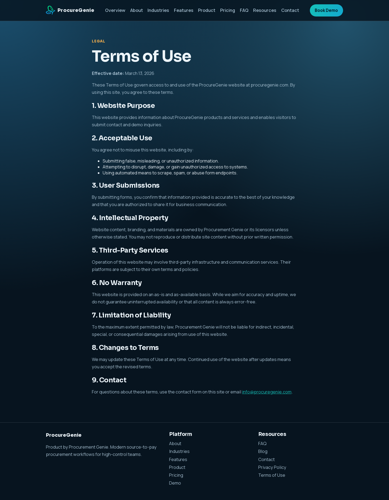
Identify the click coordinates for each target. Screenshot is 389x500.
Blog (262, 451)
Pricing (227, 10)
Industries (158, 10)
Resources (264, 10)
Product (206, 10)
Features (183, 10)
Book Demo (326, 10)
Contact (290, 10)
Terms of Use (271, 475)
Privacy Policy (272, 467)
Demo (175, 483)
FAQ (244, 10)
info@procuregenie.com (266, 392)
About (136, 10)
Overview (115, 10)
